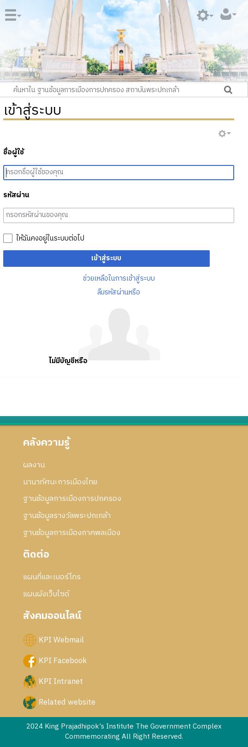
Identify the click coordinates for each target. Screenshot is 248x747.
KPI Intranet (61, 681)
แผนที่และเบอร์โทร (52, 577)
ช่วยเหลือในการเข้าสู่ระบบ (119, 278)
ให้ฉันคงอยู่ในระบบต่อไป (50, 239)
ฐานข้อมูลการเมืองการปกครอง (72, 498)
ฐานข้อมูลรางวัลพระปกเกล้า (67, 515)
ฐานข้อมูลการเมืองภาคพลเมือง (71, 532)
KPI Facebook (63, 660)
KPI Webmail (61, 640)
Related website (67, 702)
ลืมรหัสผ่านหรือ (118, 292)
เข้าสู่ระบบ (106, 258)
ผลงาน (34, 465)
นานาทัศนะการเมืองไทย (60, 482)
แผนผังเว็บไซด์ (46, 594)
